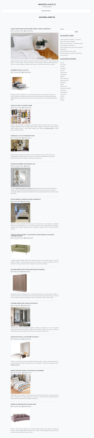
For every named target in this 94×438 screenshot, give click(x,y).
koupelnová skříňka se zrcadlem (23, 188)
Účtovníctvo (63, 90)
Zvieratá (62, 100)
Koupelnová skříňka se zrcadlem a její (23, 164)
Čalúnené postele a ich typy (20, 70)
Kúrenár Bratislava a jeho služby (68, 51)
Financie (62, 70)
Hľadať (62, 29)
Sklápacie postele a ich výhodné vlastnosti (25, 337)
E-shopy (62, 66)
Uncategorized (63, 92)
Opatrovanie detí (64, 80)
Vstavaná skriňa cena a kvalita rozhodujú (24, 303)
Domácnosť (63, 64)
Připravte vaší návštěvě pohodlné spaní (23, 404)
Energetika (62, 68)
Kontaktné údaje (46, 10)
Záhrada (62, 96)
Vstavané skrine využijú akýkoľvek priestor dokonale (28, 269)
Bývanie (62, 62)
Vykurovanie (63, 94)
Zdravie (62, 98)
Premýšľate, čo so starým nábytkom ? (23, 135)
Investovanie (63, 74)
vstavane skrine (49, 128)
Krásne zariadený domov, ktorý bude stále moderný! (27, 370)
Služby (62, 84)
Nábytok (62, 76)
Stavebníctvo (63, 86)
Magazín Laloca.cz (47, 4)
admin (28, 166)
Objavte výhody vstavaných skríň (21, 105)
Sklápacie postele (15, 364)
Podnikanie (63, 82)
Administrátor (30, 31)
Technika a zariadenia (65, 88)
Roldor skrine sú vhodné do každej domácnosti (26, 199)
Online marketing (64, 78)
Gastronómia (63, 72)
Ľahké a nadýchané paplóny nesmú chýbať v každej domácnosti (31, 28)
